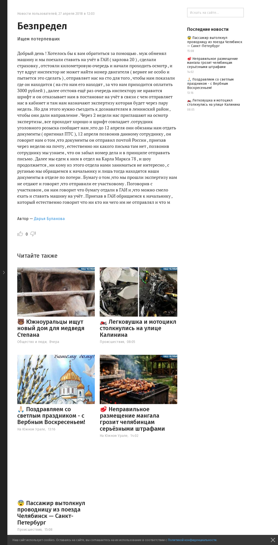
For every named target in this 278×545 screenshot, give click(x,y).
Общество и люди (32, 342)
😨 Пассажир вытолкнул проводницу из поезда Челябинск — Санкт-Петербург (51, 513)
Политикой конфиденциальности (192, 540)
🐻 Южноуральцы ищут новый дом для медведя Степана (50, 328)
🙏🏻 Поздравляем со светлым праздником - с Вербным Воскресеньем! (51, 416)
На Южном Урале (31, 429)
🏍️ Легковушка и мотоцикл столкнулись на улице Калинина (138, 328)
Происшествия (112, 342)
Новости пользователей (37, 14)
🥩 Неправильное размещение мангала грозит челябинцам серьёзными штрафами (132, 419)
